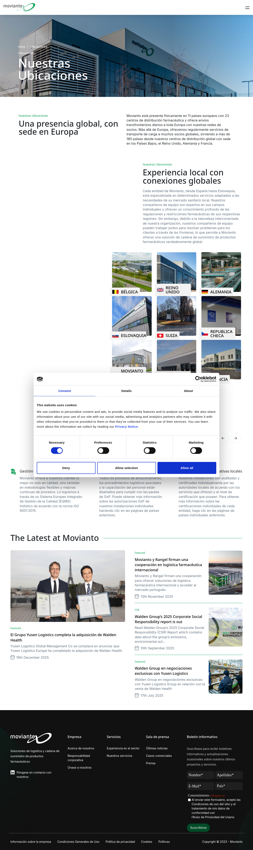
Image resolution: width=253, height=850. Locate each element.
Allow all (187, 467)
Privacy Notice (126, 426)
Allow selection (126, 467)
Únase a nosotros (80, 767)
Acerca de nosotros (81, 748)
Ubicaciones (38, 46)
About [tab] (188, 391)
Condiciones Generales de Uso (78, 841)
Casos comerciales (159, 755)
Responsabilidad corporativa (79, 758)
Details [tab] (126, 391)
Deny (66, 467)
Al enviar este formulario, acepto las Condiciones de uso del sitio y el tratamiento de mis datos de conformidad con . (216, 808)
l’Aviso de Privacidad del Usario (213, 817)
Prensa (151, 763)
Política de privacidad (120, 841)
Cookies (146, 841)
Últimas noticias (157, 748)
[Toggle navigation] (247, 7)
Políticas (164, 841)
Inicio (21, 46)
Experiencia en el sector (123, 748)
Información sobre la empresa (31, 841)
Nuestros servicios (119, 755)
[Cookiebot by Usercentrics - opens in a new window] (198, 379)
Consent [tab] (64, 391)
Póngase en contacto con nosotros (34, 775)
